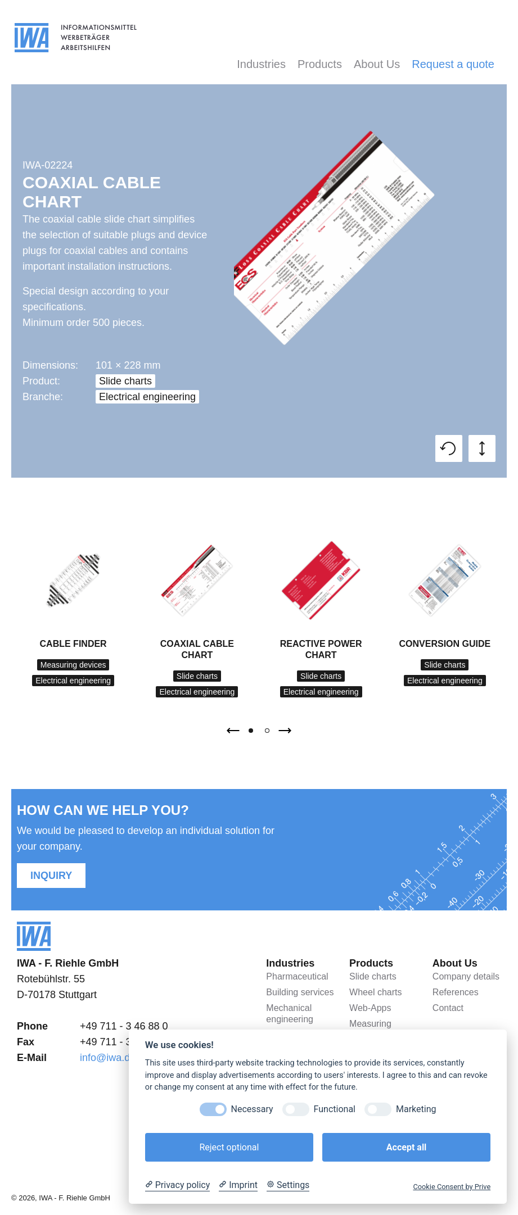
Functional (334, 1109)
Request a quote (453, 64)
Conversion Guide (445, 644)
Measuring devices (73, 664)
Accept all (406, 1147)
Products (320, 64)
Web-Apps (370, 1008)
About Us (377, 64)
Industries (261, 64)
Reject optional (229, 1147)
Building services (300, 992)
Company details (466, 976)
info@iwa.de (108, 1057)
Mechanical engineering (289, 1013)
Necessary (252, 1109)
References (456, 992)
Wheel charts (375, 992)
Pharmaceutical (297, 976)
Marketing (416, 1109)
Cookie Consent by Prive (451, 1186)
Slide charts (125, 381)
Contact (448, 1008)
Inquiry (51, 875)
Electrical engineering (147, 396)
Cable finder (73, 644)
